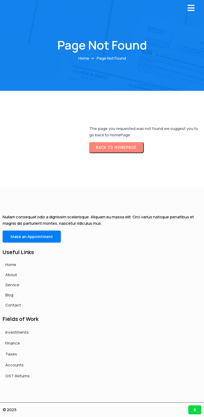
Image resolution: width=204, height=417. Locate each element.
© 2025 (9, 409)
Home (83, 58)
